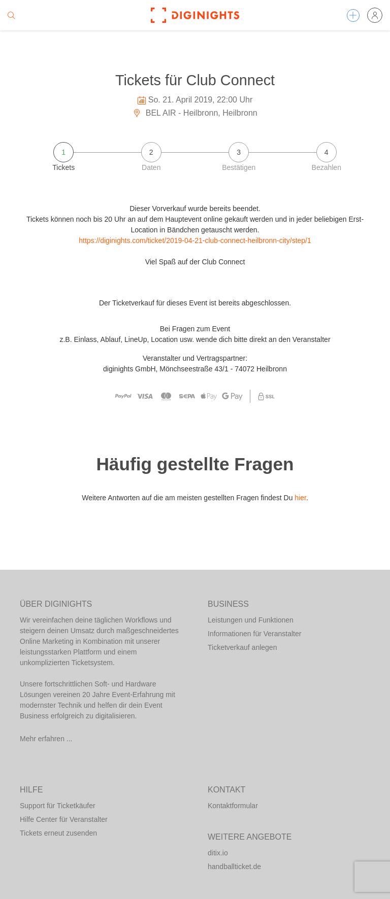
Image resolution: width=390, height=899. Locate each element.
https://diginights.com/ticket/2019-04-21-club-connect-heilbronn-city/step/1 (195, 240)
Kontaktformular (233, 806)
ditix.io (218, 853)
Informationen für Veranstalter (254, 634)
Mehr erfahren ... (46, 739)
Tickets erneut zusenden (58, 833)
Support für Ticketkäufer (57, 806)
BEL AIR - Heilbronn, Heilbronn (195, 113)
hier (300, 498)
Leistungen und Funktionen (251, 620)
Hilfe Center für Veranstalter (64, 819)
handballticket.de (234, 866)
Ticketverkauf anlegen (242, 647)
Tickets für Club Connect (195, 80)
